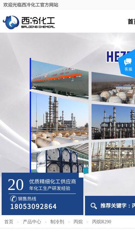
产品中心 (32, 221)
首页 (8, 221)
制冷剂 (57, 221)
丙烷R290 (101, 221)
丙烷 (78, 221)
